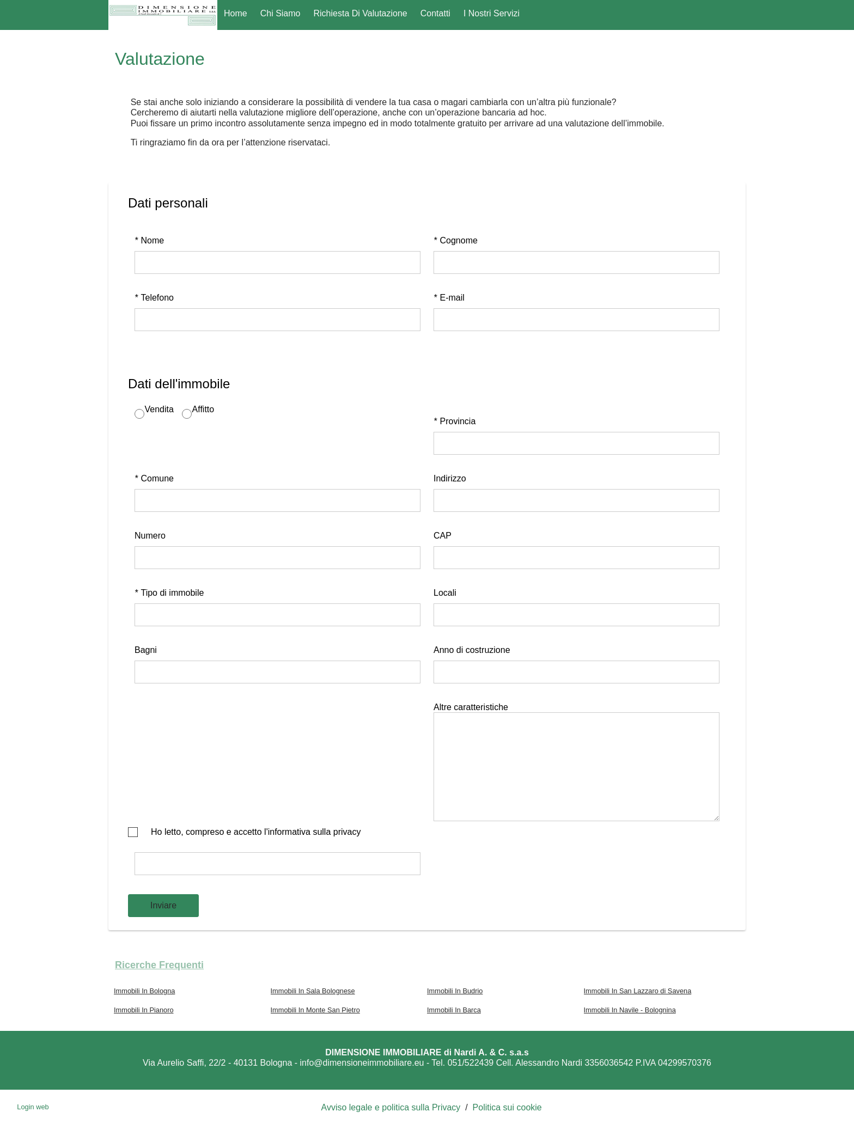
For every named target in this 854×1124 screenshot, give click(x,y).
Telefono (154, 297)
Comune (154, 478)
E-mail (449, 297)
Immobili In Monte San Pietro (315, 1010)
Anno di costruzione (472, 650)
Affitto (203, 409)
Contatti (435, 13)
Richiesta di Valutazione (360, 13)
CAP (443, 535)
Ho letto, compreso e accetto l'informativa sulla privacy (256, 831)
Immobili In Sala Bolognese (313, 991)
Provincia (454, 421)
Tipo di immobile (169, 592)
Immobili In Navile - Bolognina (630, 1010)
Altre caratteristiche (471, 707)
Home (235, 13)
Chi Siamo (280, 13)
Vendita (159, 409)
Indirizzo (450, 478)
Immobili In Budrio (455, 991)
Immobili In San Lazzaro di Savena (638, 991)
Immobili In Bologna (144, 991)
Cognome (456, 240)
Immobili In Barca (454, 1010)
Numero (150, 535)
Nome (149, 240)
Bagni (146, 650)
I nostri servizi (491, 13)
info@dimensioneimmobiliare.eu (362, 1062)
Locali (445, 592)
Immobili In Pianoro (144, 1010)
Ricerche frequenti (159, 965)
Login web (32, 1107)
